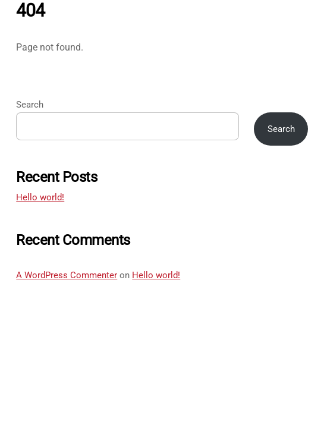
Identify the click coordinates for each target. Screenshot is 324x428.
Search (29, 104)
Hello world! (40, 197)
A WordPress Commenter (66, 275)
